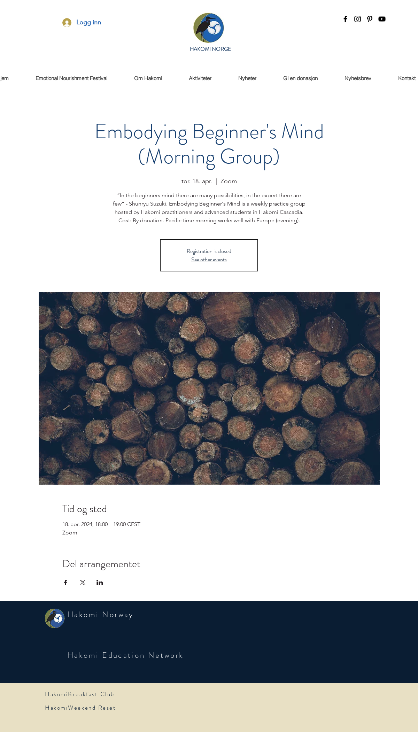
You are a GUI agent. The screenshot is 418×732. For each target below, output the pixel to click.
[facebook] (345, 19)
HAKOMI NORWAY (210, 53)
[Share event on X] (82, 582)
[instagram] (357, 19)
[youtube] (382, 19)
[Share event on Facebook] (65, 582)
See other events (209, 259)
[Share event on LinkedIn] (99, 582)
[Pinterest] (369, 19)
